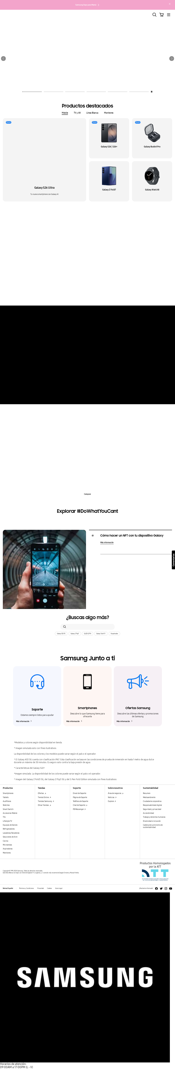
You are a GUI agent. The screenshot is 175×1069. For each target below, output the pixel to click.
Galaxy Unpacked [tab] (86, 222)
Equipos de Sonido (10, 825)
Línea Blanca (92, 112)
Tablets (6, 797)
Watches (6, 805)
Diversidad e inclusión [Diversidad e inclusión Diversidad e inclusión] (152, 821)
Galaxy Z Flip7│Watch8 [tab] (110, 222)
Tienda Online (44, 797)
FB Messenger (79, 809)
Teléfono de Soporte (80, 801)
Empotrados (114, 633)
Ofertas (42, 793)
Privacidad (40, 888)
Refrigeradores (9, 829)
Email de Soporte (79, 793)
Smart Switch (8, 809)
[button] (3, 58)
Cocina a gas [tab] (72, 419)
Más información (87, 396)
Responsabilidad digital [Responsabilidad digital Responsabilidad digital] (152, 805)
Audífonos (7, 801)
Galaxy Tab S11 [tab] (133, 222)
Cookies (49, 888)
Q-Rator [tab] (104, 419)
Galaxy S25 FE (61, 633)
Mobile (65, 113)
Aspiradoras (8, 849)
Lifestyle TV (7, 821)
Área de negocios (116, 793)
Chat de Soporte (80, 805)
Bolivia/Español (8, 888)
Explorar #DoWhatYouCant (87, 511)
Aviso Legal (58, 888)
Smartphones (8, 793)
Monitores (108, 112)
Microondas (7, 845)
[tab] (32, 91)
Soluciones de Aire (10, 837)
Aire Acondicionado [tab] (51, 419)
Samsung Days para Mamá (87, 5)
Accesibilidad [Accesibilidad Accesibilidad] (148, 813)
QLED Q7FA (87, 633)
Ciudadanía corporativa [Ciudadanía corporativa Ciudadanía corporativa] (152, 801)
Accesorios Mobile (10, 813)
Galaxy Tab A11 (100, 633)
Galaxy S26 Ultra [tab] (42, 222)
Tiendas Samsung (46, 801)
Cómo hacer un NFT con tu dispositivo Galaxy (131, 535)
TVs (4, 817)
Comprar (87, 494)
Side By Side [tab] (89, 419)
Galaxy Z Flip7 (75, 633)
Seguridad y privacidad (152, 809)
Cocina (5, 841)
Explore (112, 801)
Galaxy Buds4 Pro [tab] (64, 222)
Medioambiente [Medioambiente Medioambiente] (149, 797)
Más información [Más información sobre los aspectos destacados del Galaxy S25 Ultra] (87, 297)
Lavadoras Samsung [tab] (123, 419)
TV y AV (77, 112)
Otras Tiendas (44, 805)
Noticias (112, 797)
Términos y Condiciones (26, 888)
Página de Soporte (80, 797)
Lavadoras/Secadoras (11, 833)
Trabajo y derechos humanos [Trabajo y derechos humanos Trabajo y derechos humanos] (154, 817)
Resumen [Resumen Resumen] (146, 793)
